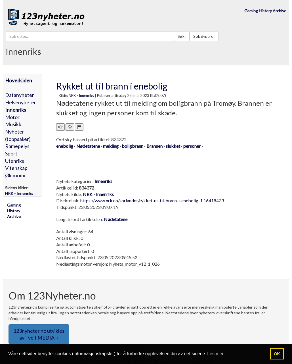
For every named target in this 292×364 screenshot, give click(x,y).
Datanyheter (19, 95)
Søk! (182, 36)
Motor (12, 117)
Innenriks (15, 110)
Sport (11, 153)
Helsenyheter (20, 102)
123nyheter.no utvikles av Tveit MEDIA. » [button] (38, 334)
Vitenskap (16, 168)
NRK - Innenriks (81, 95)
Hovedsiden (18, 80)
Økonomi (15, 175)
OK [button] (277, 353)
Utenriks (14, 161)
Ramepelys (17, 146)
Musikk (13, 124)
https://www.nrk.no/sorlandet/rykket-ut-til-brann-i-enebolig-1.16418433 (152, 200)
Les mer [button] (215, 353)
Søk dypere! (204, 36)
